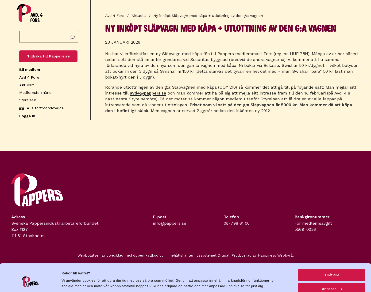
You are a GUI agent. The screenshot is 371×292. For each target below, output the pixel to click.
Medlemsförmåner (36, 92)
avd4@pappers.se (148, 93)
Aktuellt (26, 85)
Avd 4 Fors (29, 77)
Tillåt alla (331, 253)
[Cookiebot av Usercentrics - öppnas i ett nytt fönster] (30, 282)
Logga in (27, 116)
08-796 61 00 (237, 223)
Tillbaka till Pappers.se (48, 56)
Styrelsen (27, 100)
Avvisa (331, 280)
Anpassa (332, 267)
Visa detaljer (72, 277)
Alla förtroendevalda (45, 108)
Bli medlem (29, 69)
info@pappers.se (169, 223)
